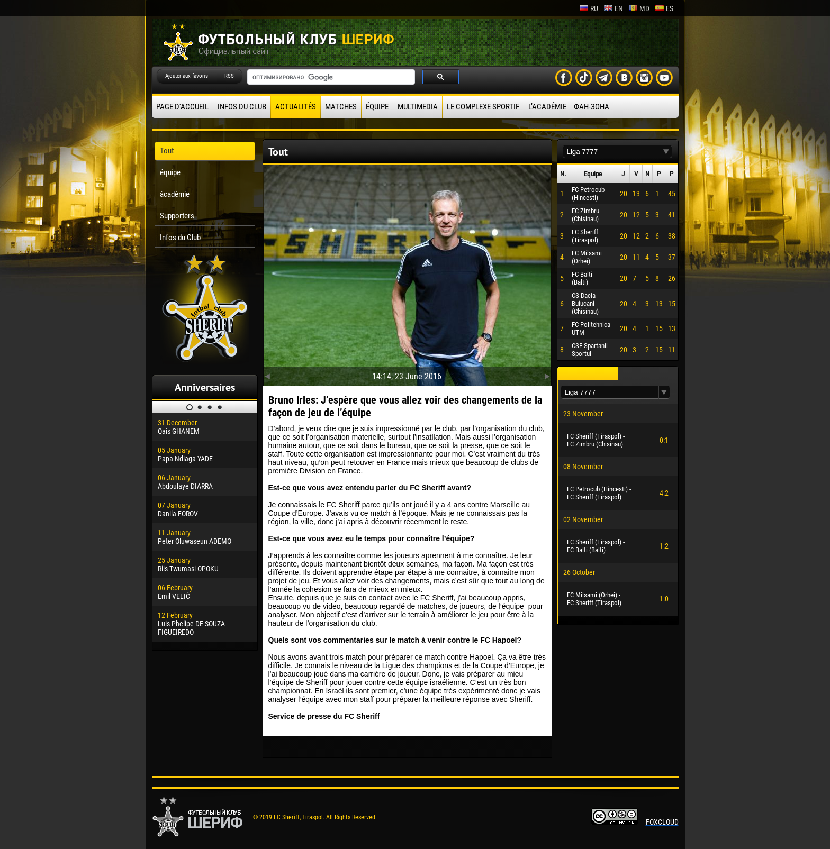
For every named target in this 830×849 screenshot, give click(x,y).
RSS (229, 75)
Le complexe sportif (483, 107)
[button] (666, 151)
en (613, 8)
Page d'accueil (182, 107)
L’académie (547, 107)
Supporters (177, 216)
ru (588, 8)
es (664, 8)
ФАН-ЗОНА (591, 107)
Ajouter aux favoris (186, 75)
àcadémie (175, 194)
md (638, 8)
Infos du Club (242, 107)
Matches (341, 107)
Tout (167, 151)
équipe (377, 107)
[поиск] (330, 77)
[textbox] (612, 151)
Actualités (295, 107)
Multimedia (418, 107)
